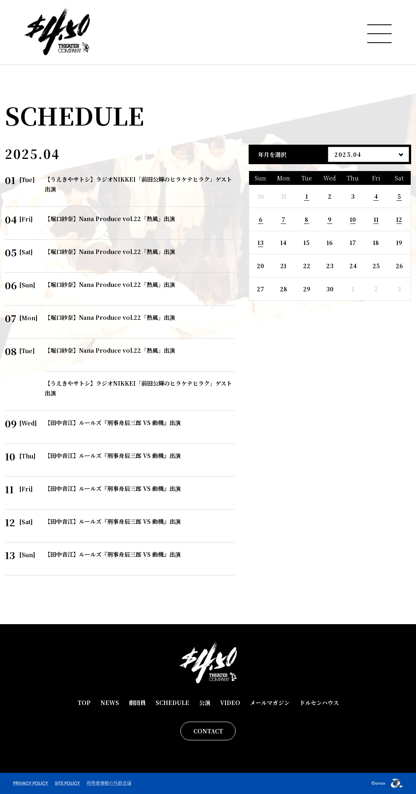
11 (376, 219)
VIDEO (230, 703)
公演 (204, 703)
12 (399, 219)
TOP (84, 703)
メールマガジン (270, 703)
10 (353, 219)
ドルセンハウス (319, 703)
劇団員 (137, 703)
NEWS (109, 703)
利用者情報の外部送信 (109, 782)
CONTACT (208, 731)
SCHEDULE (172, 703)
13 (261, 243)
